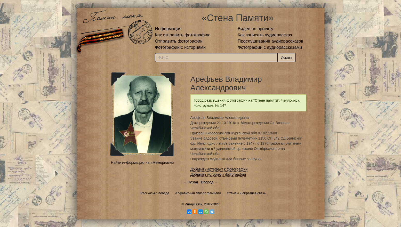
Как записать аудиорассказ (265, 35)
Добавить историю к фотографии (218, 174)
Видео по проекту (255, 28)
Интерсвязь (193, 204)
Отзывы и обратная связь (246, 193)
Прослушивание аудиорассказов (270, 41)
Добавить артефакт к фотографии (219, 169)
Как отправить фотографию (182, 35)
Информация (168, 28)
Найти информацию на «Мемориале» (142, 162)
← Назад (190, 182)
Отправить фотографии (179, 41)
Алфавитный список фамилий (198, 193)
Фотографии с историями (180, 47)
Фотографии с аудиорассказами (270, 47)
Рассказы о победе (155, 193)
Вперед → (209, 182)
